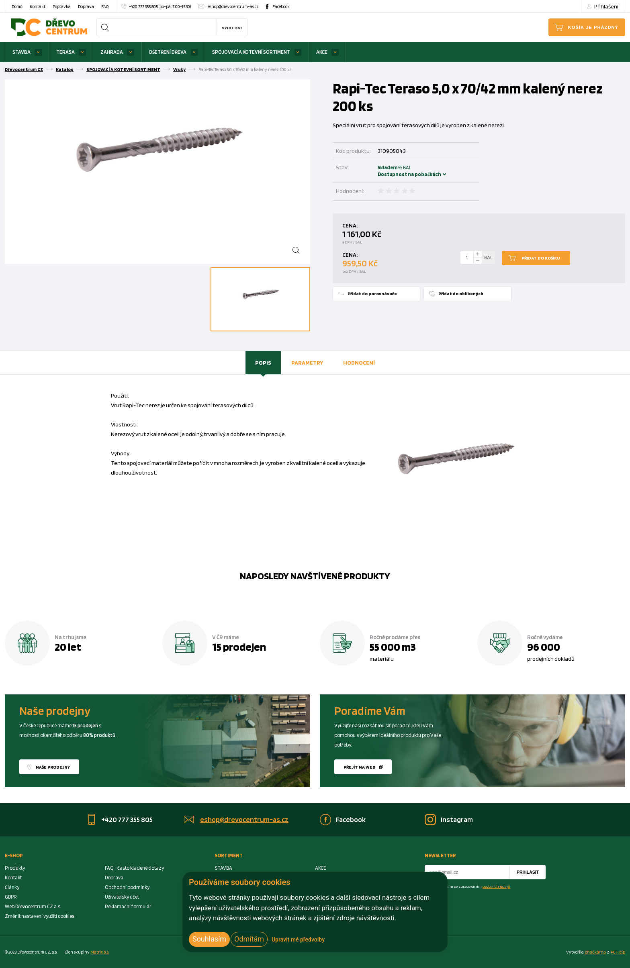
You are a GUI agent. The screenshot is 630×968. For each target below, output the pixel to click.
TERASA (65, 52)
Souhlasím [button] (209, 939)
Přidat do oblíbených (460, 293)
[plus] (478, 254)
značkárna (595, 952)
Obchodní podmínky (127, 887)
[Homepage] (49, 27)
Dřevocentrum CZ (24, 69)
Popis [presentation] (263, 362)
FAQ (104, 6)
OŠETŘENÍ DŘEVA (167, 52)
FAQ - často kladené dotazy (134, 868)
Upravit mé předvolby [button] (298, 939)
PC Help (618, 952)
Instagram (457, 819)
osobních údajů (496, 886)
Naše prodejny (53, 767)
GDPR (11, 897)
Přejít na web (359, 767)
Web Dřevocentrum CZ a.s (32, 906)
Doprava (86, 6)
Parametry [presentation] (307, 362)
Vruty (179, 69)
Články (12, 887)
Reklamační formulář (128, 906)
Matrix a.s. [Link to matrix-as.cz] (99, 952)
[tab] (263, 362)
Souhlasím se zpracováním (472, 886)
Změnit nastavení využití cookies (39, 916)
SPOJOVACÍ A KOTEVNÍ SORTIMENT (251, 52)
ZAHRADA (111, 52)
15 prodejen (239, 646)
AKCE (321, 52)
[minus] (478, 261)
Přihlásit (528, 872)
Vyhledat (232, 28)
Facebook (281, 6)
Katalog (65, 69)
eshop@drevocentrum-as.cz (233, 6)
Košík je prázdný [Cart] (593, 27)
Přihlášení (606, 6)
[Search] (104, 27)
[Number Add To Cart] (467, 257)
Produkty (15, 868)
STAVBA (21, 52)
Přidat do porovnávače (372, 293)
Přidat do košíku (541, 258)
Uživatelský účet (122, 897)
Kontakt (37, 6)
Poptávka (62, 6)
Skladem (388, 170)
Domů (17, 6)
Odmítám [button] (249, 939)
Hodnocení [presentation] (359, 362)
